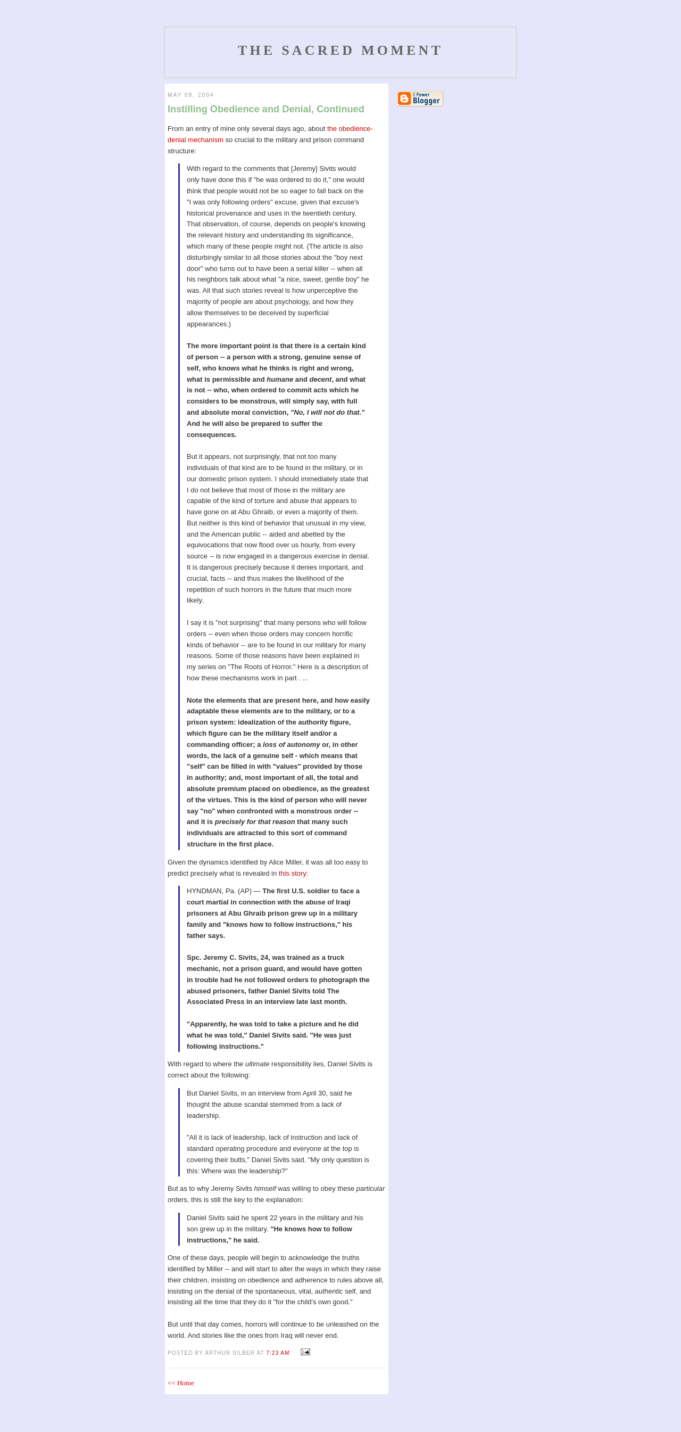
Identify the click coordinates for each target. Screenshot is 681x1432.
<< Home (181, 1383)
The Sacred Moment (340, 50)
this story (292, 873)
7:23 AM (277, 1353)
